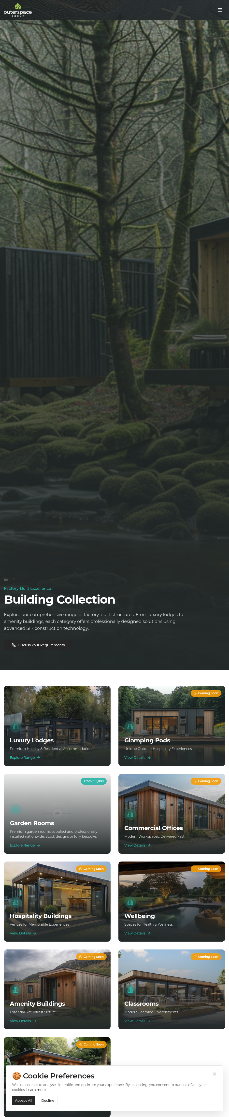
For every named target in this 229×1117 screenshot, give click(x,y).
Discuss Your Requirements (38, 645)
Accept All (23, 1100)
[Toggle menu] (220, 10)
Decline (47, 1100)
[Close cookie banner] (214, 1074)
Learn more (36, 1090)
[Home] (6, 579)
